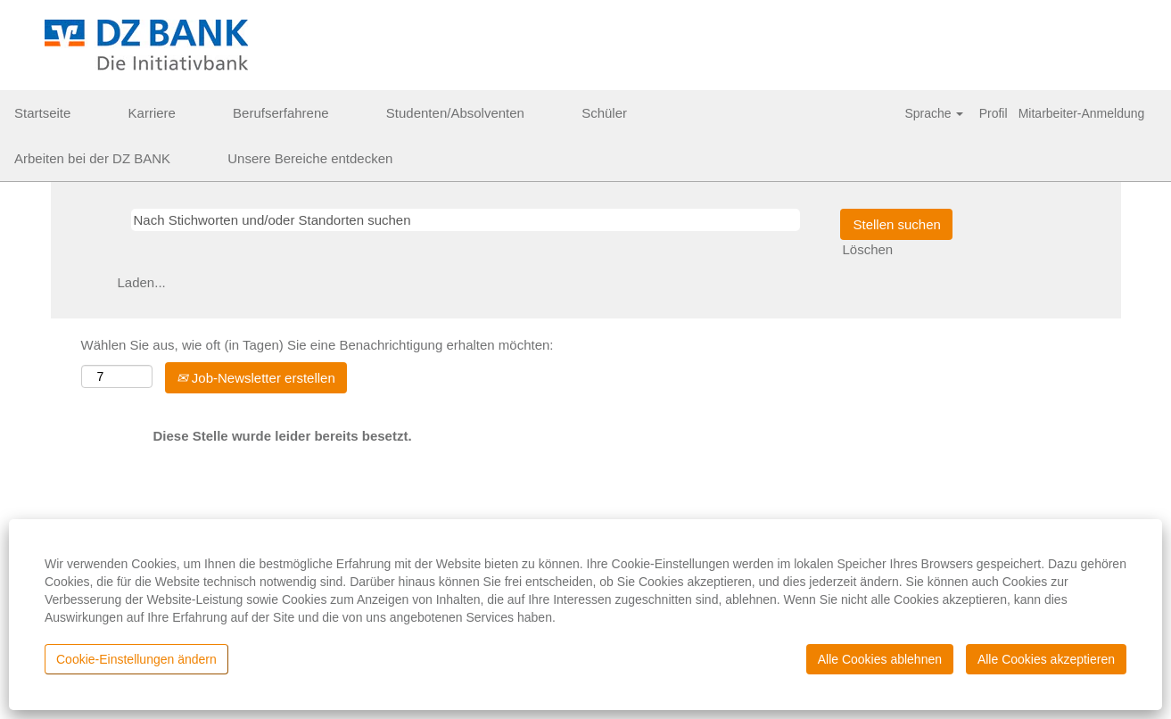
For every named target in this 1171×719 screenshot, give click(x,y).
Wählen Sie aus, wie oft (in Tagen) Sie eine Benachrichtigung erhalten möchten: (317, 344)
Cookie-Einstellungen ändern (136, 659)
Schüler (604, 112)
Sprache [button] (933, 113)
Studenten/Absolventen (455, 112)
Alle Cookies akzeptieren (1046, 659)
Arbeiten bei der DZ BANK (92, 158)
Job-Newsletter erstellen (256, 377)
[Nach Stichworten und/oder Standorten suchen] (465, 220)
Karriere (152, 112)
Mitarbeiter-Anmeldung (1081, 113)
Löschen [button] (868, 249)
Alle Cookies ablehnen (880, 659)
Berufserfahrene (281, 112)
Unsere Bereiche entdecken (309, 158)
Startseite (42, 112)
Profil (993, 113)
